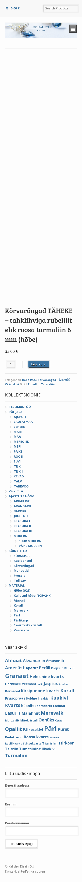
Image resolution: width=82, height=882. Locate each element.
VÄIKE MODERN (30, 546)
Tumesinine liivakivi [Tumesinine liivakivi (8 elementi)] (37, 748)
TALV (18, 481)
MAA (17, 436)
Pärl (17, 615)
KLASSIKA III (23, 531)
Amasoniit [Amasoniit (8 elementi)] (55, 660)
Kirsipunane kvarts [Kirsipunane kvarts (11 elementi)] (40, 690)
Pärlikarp (21, 620)
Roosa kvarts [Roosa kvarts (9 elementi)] (36, 736)
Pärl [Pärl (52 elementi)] (50, 728)
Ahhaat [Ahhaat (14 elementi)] (13, 660)
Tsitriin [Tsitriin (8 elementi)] (11, 748)
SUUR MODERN (30, 541)
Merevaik (21, 610)
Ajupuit (19, 600)
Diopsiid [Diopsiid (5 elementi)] (57, 668)
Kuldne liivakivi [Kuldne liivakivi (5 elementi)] (37, 698)
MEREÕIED (21, 441)
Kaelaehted (23, 561)
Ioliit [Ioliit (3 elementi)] (40, 684)
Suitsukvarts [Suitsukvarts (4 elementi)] (32, 743)
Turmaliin (48, 384)
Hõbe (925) (29, 380)
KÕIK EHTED (18, 551)
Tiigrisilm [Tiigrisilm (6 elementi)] (49, 743)
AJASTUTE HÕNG (21, 496)
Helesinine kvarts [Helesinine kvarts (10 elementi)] (47, 676)
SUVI (17, 461)
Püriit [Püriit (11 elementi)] (63, 729)
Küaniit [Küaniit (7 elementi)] (27, 705)
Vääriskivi (12, 384)
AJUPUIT (20, 417)
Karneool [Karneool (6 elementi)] (12, 691)
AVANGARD (22, 506)
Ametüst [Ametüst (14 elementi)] (15, 667)
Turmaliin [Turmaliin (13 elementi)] (16, 755)
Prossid (19, 575)
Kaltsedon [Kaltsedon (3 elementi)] (61, 684)
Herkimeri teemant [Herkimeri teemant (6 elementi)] (21, 684)
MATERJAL (17, 585)
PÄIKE (18, 451)
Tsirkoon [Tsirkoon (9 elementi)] (66, 743)
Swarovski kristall (28, 625)
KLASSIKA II (22, 526)
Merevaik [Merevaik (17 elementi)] (52, 713)
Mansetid (21, 570)
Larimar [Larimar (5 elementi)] (59, 706)
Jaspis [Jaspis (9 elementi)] (49, 683)
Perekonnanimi (17, 823)
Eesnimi (11, 804)
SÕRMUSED (22, 556)
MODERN (20, 536)
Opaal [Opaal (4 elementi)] (59, 720)
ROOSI (18, 456)
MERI (17, 446)
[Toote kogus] (11, 364)
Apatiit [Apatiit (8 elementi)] (32, 667)
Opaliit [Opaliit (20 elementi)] (13, 729)
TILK (17, 466)
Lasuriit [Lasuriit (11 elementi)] (13, 713)
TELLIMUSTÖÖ (20, 407)
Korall (18, 605)
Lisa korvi (38, 364)
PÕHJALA (16, 412)
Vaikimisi (16, 491)
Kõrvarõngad (47, 380)
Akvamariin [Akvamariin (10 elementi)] (34, 660)
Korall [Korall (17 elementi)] (67, 690)
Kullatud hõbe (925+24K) (33, 595)
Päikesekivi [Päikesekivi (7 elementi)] (33, 729)
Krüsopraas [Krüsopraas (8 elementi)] (15, 698)
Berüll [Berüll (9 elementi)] (44, 667)
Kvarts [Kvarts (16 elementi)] (12, 705)
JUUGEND (21, 516)
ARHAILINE (22, 501)
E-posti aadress (17, 785)
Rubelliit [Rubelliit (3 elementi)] (54, 737)
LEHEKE (19, 427)
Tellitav (20, 580)
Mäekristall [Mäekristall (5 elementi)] (29, 720)
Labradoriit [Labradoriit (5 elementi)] (43, 706)
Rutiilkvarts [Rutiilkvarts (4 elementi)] (13, 743)
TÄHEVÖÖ (63, 380)
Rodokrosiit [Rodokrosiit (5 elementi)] (14, 737)
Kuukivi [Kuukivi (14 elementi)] (59, 698)
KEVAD (19, 476)
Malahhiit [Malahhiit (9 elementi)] (30, 713)
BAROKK (20, 511)
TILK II (18, 471)
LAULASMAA (23, 422)
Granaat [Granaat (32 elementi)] (17, 676)
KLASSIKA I (22, 521)
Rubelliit (34, 384)
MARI (18, 432)
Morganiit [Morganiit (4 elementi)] (12, 720)
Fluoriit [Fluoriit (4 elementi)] (69, 668)
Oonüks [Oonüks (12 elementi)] (46, 720)
